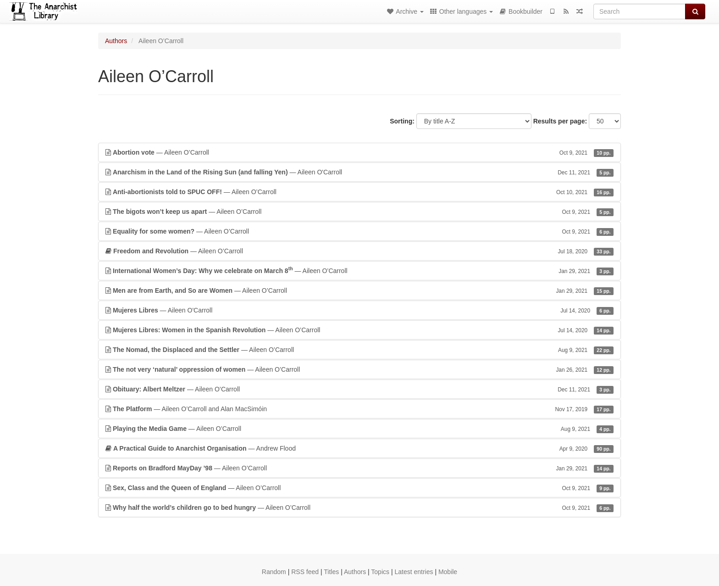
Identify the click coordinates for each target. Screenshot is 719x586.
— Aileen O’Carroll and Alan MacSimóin (359, 408)
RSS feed (305, 571)
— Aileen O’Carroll (359, 152)
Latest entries (413, 571)
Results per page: (560, 121)
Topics (380, 571)
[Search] (639, 11)
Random (274, 571)
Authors (116, 41)
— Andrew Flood (359, 448)
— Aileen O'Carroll (359, 172)
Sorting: (402, 121)
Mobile (447, 571)
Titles (331, 571)
